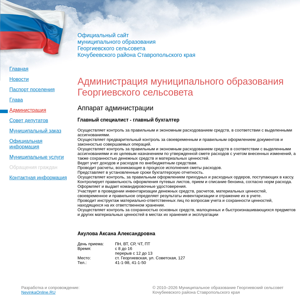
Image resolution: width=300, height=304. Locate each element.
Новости (19, 79)
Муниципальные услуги (36, 157)
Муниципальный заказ (35, 130)
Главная (18, 69)
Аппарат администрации (115, 108)
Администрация (27, 110)
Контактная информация (38, 177)
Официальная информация (25, 143)
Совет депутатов (28, 120)
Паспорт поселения (32, 89)
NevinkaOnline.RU (38, 292)
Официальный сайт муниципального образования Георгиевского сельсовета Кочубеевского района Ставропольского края (136, 45)
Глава (16, 99)
